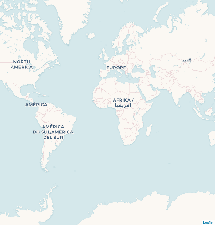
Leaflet (208, 222)
